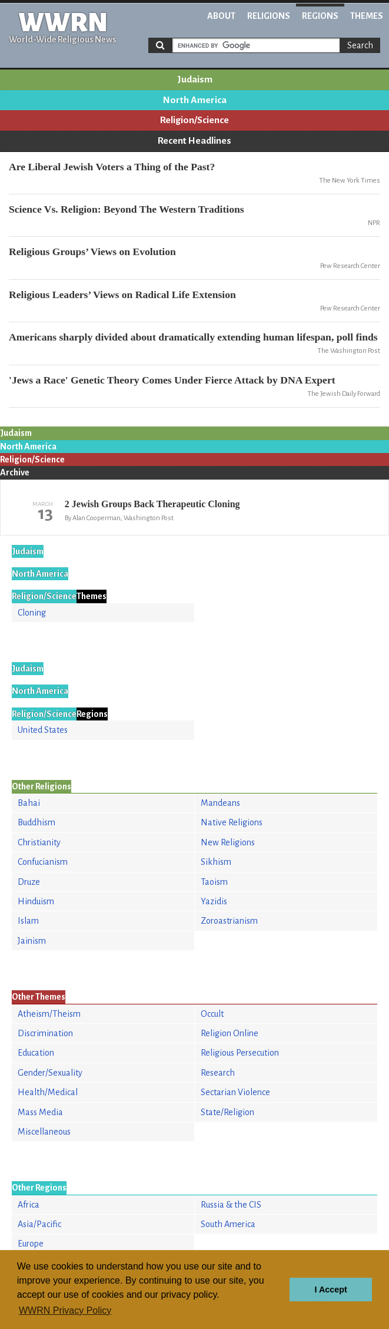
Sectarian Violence (235, 1092)
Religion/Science (194, 120)
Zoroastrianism (229, 920)
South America (228, 1224)
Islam (28, 920)
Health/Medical (48, 1092)
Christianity (39, 842)
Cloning (32, 612)
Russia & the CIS (231, 1204)
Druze (29, 882)
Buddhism (36, 822)
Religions (268, 16)
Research (218, 1072)
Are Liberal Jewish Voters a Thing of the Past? (112, 167)
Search (360, 45)
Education (36, 1052)
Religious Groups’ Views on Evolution (92, 251)
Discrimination (45, 1033)
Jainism (32, 940)
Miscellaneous (44, 1131)
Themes (366, 16)
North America (195, 100)
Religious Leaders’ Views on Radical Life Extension (122, 294)
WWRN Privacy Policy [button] (65, 1310)
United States (43, 730)
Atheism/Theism (49, 1014)
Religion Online (229, 1033)
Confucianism (43, 862)
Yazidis (214, 901)
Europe (31, 1243)
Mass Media (40, 1112)
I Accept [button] (330, 1289)
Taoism (214, 882)
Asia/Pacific (39, 1224)
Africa (28, 1204)
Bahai (29, 803)
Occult (212, 1014)
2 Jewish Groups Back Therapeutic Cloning (152, 504)
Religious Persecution (240, 1052)
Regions (320, 16)
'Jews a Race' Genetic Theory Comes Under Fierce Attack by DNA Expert (172, 380)
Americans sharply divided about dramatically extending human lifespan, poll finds (193, 337)
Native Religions (231, 822)
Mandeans (220, 803)
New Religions (228, 842)
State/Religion (227, 1112)
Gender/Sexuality (50, 1072)
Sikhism (216, 862)
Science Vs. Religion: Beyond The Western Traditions (126, 209)
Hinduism (36, 901)
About (221, 16)
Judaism (194, 79)
